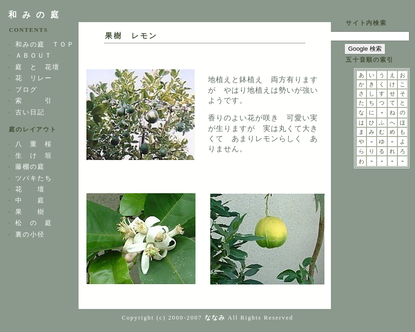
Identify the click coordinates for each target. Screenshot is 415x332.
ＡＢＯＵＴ (33, 55)
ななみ (215, 317)
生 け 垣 (33, 155)
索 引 (33, 100)
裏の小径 (30, 234)
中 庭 (30, 200)
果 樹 (30, 211)
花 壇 (30, 189)
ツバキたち (33, 178)
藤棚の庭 (30, 166)
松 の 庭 (33, 222)
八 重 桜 (33, 144)
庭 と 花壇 (37, 67)
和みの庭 (36, 14)
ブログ (26, 89)
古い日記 (30, 112)
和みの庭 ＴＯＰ (44, 44)
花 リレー (33, 78)
